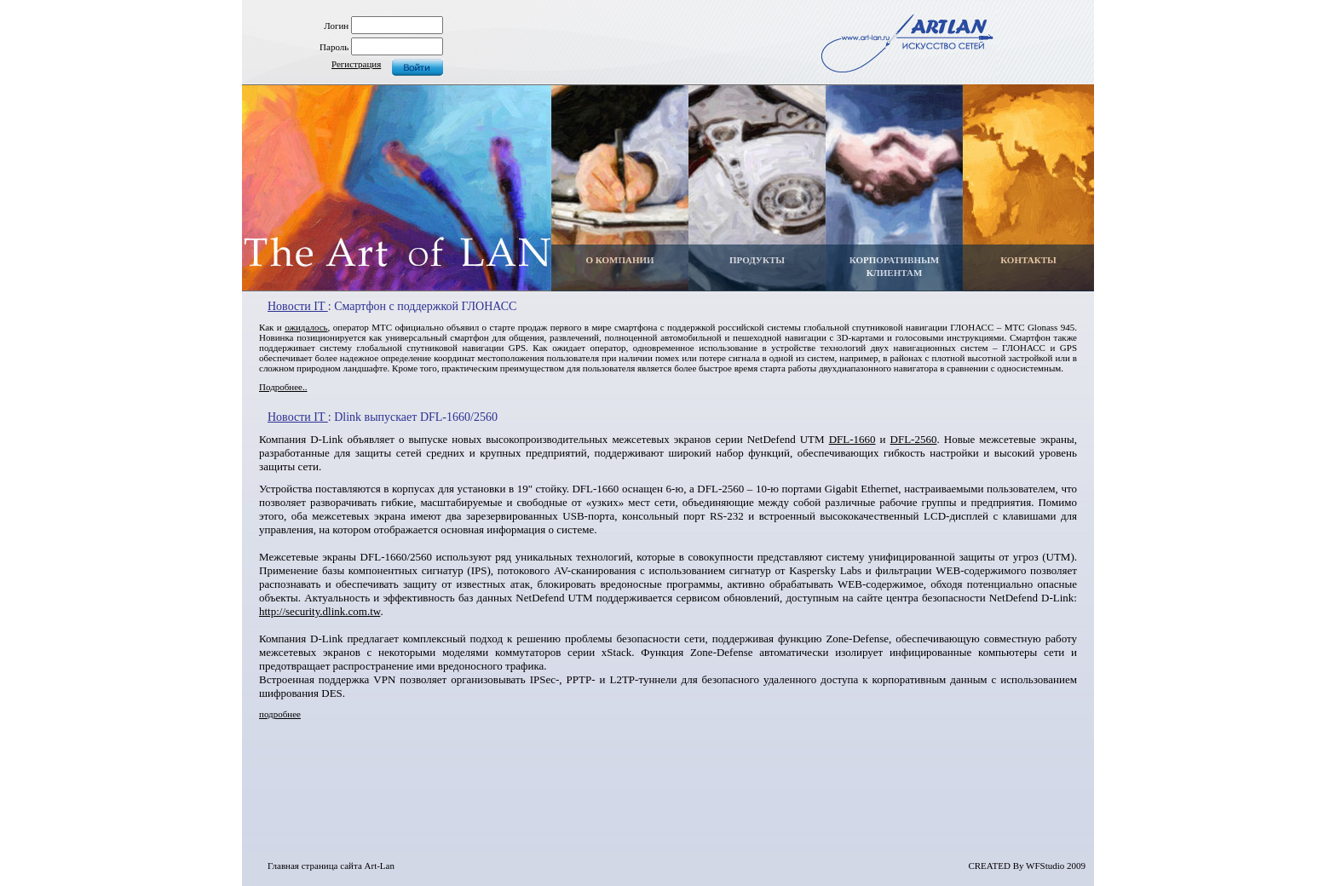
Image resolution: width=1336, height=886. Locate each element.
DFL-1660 (852, 439)
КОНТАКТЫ (1028, 260)
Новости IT (298, 306)
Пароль (334, 47)
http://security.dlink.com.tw (319, 611)
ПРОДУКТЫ (757, 260)
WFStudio (1045, 865)
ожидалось (306, 327)
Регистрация (356, 64)
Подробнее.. (283, 387)
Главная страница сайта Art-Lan (331, 865)
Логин (336, 25)
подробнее (280, 714)
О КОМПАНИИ (619, 260)
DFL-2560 (913, 439)
